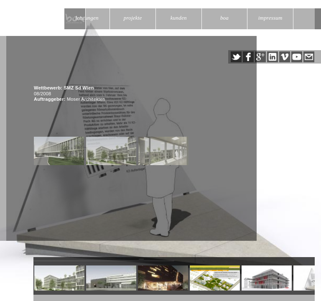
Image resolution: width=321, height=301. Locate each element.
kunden (179, 18)
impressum (270, 18)
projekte (133, 18)
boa (224, 18)
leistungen (87, 18)
